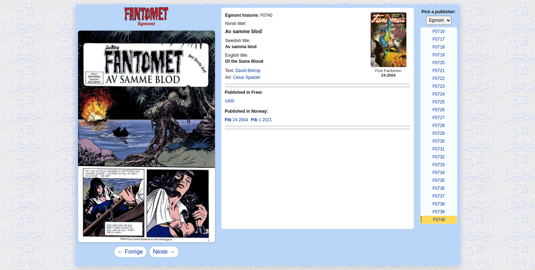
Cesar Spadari (247, 77)
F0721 (438, 70)
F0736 (438, 188)
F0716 (438, 31)
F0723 (438, 86)
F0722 (438, 78)
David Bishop (248, 70)
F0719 (438, 54)
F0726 (438, 109)
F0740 (439, 219)
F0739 (438, 211)
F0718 (438, 47)
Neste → (164, 252)
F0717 (438, 39)
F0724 (438, 94)
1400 (230, 100)
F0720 (438, 62)
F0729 (438, 133)
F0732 (438, 156)
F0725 (438, 102)
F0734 (438, 172)
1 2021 (261, 119)
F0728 (438, 125)
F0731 (438, 149)
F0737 (438, 196)
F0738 (438, 204)
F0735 (438, 180)
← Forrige (130, 252)
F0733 (438, 164)
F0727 (438, 117)
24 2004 (236, 119)
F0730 (438, 141)
